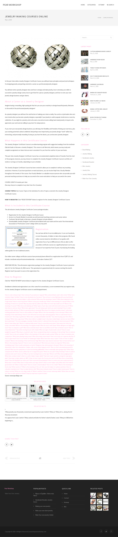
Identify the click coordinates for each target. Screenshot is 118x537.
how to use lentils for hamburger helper (28, 338)
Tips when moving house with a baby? (27, 330)
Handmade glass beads (96, 84)
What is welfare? (38, 371)
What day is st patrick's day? (24, 332)
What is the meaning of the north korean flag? (24, 341)
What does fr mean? (11, 362)
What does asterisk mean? (31, 328)
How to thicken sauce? (61, 328)
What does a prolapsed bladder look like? (39, 317)
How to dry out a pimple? (17, 334)
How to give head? (10, 338)
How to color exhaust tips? (13, 295)
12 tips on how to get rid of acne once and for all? (43, 358)
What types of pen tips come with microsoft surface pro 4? (51, 306)
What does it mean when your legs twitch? (30, 362)
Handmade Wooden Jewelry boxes (42, 501)
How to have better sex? (67, 341)
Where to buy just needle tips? (37, 301)
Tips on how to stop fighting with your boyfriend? (58, 297)
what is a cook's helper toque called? (32, 356)
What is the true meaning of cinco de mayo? (52, 312)
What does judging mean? (65, 354)
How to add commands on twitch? (25, 345)
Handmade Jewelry (88, 158)
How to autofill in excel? (47, 328)
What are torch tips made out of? (54, 304)
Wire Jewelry (86, 166)
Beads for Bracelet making (98, 117)
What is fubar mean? (21, 365)
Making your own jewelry (42, 506)
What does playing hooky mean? (22, 336)
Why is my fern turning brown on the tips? (37, 354)
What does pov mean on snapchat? (52, 343)
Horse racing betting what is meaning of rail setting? (49, 332)
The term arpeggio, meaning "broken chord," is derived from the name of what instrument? (42, 321)
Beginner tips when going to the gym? (47, 345)
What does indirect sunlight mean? (35, 319)
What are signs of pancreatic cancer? (50, 330)
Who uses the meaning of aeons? (47, 299)
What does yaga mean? (18, 319)
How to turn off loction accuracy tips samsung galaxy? (39, 315)
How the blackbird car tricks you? (19, 360)
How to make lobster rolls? (28, 369)
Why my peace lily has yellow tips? (34, 304)
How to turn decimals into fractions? (31, 297)
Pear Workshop (12, 4)
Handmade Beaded (88, 162)
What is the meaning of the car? (31, 367)
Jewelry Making (108, 17)
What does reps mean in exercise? (49, 341)
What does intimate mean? (45, 369)
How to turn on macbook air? (32, 343)
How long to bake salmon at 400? (18, 358)
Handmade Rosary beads (97, 59)
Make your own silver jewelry (44, 511)
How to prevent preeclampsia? (38, 360)
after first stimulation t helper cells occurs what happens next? (31, 347)
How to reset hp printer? (20, 301)
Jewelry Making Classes (89, 174)
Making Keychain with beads (98, 92)
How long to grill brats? (20, 317)
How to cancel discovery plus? (47, 323)
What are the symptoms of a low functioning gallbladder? (27, 349)
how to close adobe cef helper (29, 312)
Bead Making (86, 150)
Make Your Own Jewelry (89, 178)
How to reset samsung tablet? (52, 371)
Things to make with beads (98, 68)
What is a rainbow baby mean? (29, 323)
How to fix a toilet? (52, 365)
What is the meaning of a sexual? (57, 301)
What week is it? (17, 367)
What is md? (53, 354)
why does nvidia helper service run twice (58, 319)
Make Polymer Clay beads (97, 101)
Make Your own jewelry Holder (44, 515)
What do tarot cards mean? (48, 325)
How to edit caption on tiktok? (17, 373)
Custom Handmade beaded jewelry (100, 51)
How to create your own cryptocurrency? (60, 360)
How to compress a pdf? (15, 328)
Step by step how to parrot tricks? (36, 373)
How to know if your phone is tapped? (33, 295)
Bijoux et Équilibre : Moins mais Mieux (43, 494)
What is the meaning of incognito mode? (28, 325)
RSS (65, 507)
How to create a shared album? (37, 365)
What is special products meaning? (30, 310)
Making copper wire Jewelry (99, 109)
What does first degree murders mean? (53, 310)
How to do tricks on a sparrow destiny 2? (62, 336)
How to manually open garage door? (56, 349)
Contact (66, 498)
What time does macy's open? (50, 338)
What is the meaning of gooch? (14, 343)
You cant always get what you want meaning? (49, 308)
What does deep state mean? (41, 336)
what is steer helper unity (51, 362)
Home (83, 5)
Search (110, 5)
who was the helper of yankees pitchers (54, 367)
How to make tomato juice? (61, 369)
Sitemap (101, 5)
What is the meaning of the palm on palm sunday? (40, 334)
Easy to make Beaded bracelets (99, 76)
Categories (91, 5)
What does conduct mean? (13, 356)
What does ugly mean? (28, 308)
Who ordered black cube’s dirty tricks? (56, 295)
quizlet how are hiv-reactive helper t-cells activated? (21, 299)
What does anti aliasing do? (25, 306)
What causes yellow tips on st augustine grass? (29, 352)
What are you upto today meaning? (54, 352)
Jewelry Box (86, 170)
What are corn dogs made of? (24, 371)
